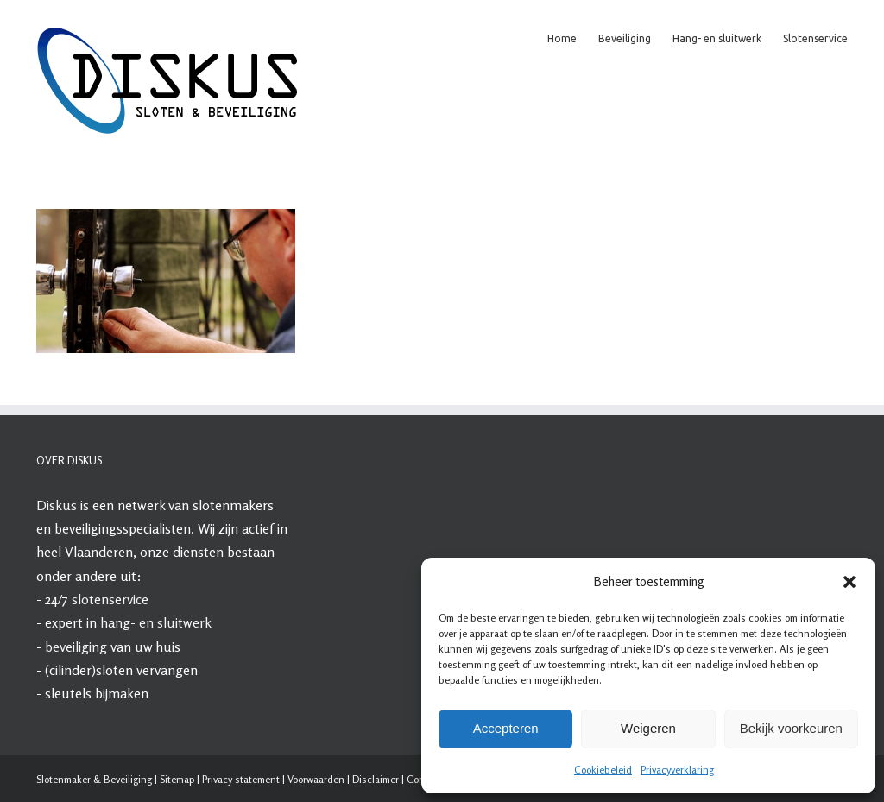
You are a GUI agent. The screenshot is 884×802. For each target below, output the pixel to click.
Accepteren (506, 728)
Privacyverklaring (677, 769)
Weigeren (648, 728)
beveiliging (76, 646)
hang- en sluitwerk (156, 622)
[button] (849, 581)
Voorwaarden (315, 779)
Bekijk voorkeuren (791, 728)
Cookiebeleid (603, 769)
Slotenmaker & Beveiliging (94, 779)
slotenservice (110, 599)
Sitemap (177, 779)
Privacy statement (241, 779)
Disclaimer (375, 779)
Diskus (56, 505)
